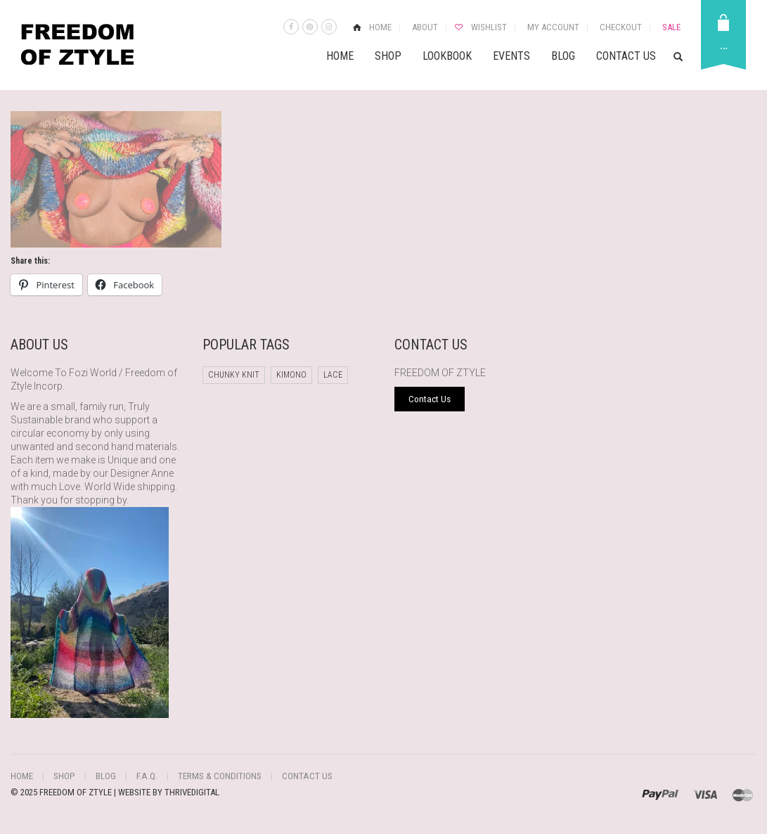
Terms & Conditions (211, 776)
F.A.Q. (143, 776)
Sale (671, 27)
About (425, 27)
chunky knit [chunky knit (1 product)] (233, 375)
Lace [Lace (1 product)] (332, 375)
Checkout (621, 27)
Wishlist (489, 27)
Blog (563, 56)
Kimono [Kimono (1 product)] (291, 375)
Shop (388, 56)
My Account (553, 27)
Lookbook (447, 56)
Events (511, 56)
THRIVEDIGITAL (192, 791)
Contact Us (626, 56)
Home (380, 27)
